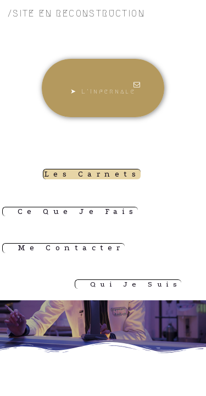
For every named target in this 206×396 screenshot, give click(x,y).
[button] (103, 88)
